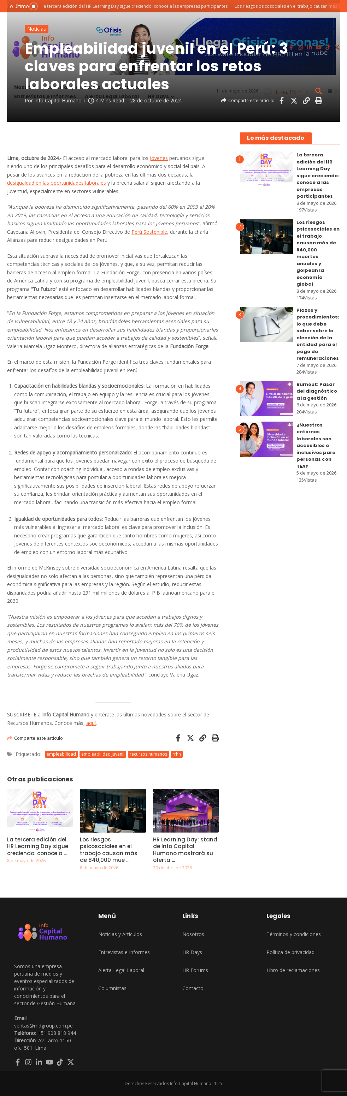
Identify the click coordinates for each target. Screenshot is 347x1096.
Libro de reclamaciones (293, 970)
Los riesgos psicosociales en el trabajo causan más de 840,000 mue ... (108, 850)
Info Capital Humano (58, 100)
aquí (91, 723)
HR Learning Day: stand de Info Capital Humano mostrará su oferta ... (185, 850)
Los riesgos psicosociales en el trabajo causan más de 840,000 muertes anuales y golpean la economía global (318, 253)
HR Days (192, 952)
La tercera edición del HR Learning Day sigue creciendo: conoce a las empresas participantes (317, 175)
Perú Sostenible (149, 231)
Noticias (36, 28)
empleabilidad (61, 754)
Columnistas (112, 988)
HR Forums (195, 970)
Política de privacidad (290, 952)
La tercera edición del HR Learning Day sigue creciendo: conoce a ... (37, 846)
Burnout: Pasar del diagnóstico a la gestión (316, 391)
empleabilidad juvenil (102, 754)
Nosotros (193, 934)
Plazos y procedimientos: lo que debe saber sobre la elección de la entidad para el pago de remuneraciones (317, 334)
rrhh (176, 754)
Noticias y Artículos (120, 934)
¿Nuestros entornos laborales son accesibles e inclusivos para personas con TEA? (316, 446)
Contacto (193, 988)
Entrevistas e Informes (124, 952)
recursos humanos (148, 754)
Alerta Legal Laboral (121, 970)
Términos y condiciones (293, 934)
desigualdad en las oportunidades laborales (56, 182)
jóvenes (159, 158)
